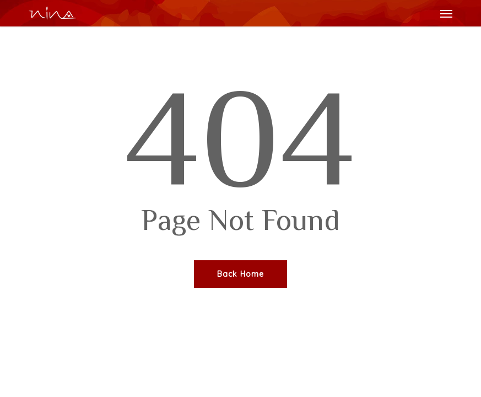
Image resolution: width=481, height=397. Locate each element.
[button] (446, 13)
